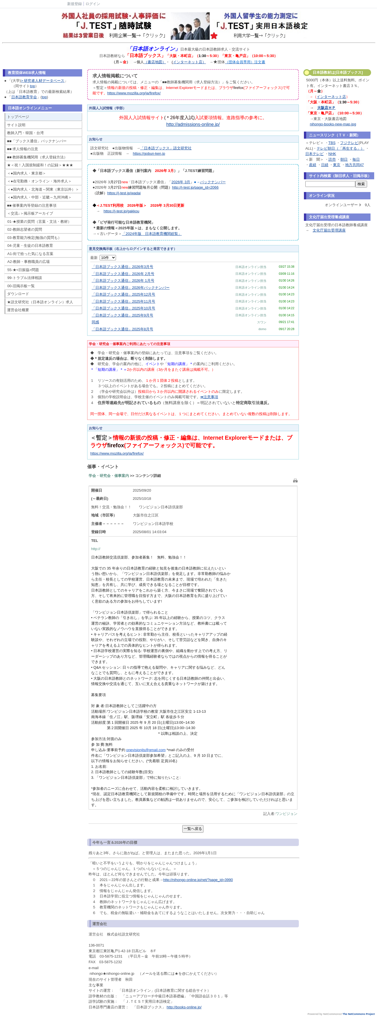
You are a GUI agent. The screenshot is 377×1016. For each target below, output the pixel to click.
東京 (336, 165)
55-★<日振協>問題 (23, 270)
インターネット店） (189, 62)
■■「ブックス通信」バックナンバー (37, 141)
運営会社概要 (18, 310)
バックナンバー (213, 182)
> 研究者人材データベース (42, 81)
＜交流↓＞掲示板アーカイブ (30, 213)
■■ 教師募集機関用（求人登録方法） (37, 157)
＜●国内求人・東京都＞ (26, 173)
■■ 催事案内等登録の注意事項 (31, 205)
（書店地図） (155, 62)
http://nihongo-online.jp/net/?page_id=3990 (198, 880)
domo (262, 329)
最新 (103, 258)
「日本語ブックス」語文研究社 (166, 148)
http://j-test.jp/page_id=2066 (195, 187)
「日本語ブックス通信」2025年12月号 (123, 294)
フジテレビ (349, 143)
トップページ (18, 117)
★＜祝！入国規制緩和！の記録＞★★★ (40, 165)
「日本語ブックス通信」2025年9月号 (122, 315)
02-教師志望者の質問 (24, 229)
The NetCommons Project (359, 1014)
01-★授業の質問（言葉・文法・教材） (39, 221)
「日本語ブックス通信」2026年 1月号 (123, 280)
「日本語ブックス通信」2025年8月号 (122, 329)
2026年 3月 (180, 182)
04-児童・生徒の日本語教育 (30, 245)
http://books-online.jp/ (184, 1007)
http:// (95, 549)
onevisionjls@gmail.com (146, 750)
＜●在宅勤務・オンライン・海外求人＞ (39, 181)
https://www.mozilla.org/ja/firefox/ (134, 93)
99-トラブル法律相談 (24, 278)
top (32, 86)
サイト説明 (16, 125)
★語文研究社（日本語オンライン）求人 (40, 302)
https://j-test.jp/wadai (124, 193)
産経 (312, 165)
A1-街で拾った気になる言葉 (30, 254)
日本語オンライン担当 (250, 267)
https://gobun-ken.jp (149, 153)
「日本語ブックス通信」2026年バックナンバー (131, 287)
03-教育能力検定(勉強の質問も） (34, 238)
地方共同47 (354, 165)
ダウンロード (18, 294)
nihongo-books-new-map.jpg (333, 124)
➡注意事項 (209, 397)
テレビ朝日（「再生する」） (340, 148)
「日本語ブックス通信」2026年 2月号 (123, 274)
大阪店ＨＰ (326, 108)
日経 (324, 165)
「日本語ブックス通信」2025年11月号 (123, 301)
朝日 (344, 159)
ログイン (93, 4)
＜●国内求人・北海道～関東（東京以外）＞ (43, 189)
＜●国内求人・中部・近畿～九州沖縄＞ (39, 197)
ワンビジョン (286, 814)
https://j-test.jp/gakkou (121, 211)
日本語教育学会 (24, 97)
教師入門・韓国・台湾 (25, 133)
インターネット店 (331, 97)
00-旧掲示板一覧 (21, 286)
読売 (332, 159)
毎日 (356, 159)
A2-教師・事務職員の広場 (28, 262)
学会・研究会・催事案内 (109, 476)
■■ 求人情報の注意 (22, 149)
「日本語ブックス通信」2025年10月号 (123, 308)
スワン (261, 322)
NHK (332, 154)
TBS (332, 143)
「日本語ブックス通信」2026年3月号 (122, 267)
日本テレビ (314, 154)
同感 (95, 322)
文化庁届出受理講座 (329, 230)
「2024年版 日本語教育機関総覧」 (152, 234)
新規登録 (74, 4)
